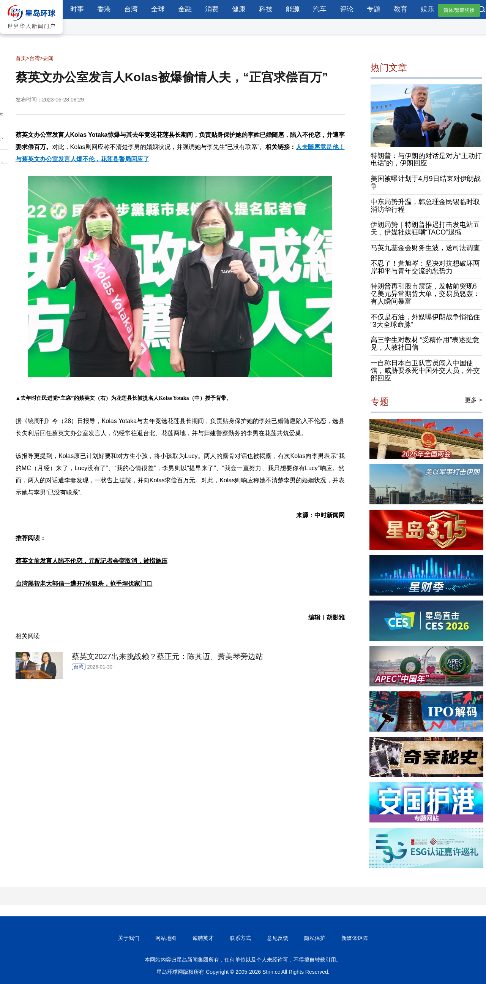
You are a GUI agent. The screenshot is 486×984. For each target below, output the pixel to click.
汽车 (320, 9)
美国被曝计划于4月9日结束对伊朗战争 (426, 182)
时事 (77, 9)
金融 (185, 9)
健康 (239, 9)
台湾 (131, 9)
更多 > (473, 400)
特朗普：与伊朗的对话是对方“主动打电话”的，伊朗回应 (426, 159)
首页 (21, 58)
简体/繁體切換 (459, 10)
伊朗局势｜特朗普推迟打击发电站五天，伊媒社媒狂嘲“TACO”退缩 (425, 228)
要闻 (48, 58)
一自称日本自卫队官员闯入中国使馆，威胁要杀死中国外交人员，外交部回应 (425, 370)
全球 (158, 9)
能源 (293, 9)
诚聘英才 (203, 938)
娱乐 (427, 9)
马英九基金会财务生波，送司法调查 (425, 248)
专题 (373, 9)
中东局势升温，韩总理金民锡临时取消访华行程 (425, 205)
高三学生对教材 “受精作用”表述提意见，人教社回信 (425, 343)
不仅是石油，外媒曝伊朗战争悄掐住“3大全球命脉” (425, 320)
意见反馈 (277, 938)
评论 (346, 9)
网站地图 (166, 938)
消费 (212, 9)
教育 (400, 9)
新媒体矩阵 (354, 938)
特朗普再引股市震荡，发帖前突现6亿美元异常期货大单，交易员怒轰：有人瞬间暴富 (425, 293)
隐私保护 (314, 938)
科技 (266, 9)
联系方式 (240, 938)
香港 (104, 9)
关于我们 (128, 938)
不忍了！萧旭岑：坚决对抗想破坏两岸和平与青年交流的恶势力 (425, 267)
